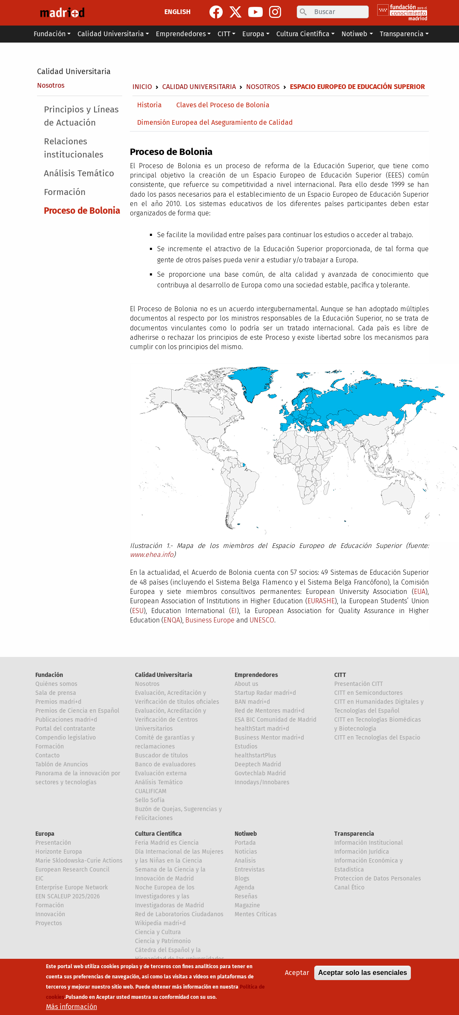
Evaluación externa (161, 773)
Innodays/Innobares (262, 782)
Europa (45, 833)
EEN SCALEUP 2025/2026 (67, 896)
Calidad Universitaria (74, 71)
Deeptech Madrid (258, 764)
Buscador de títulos (161, 755)
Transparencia (354, 833)
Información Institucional (368, 842)
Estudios (246, 746)
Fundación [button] (50, 34)
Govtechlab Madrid (260, 773)
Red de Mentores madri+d (269, 710)
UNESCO (262, 620)
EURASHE (321, 601)
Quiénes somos (56, 684)
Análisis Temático (79, 173)
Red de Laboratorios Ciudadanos (179, 914)
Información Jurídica (361, 851)
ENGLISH (177, 12)
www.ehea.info (151, 555)
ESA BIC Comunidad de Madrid (275, 719)
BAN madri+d (252, 701)
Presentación (53, 842)
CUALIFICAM (150, 791)
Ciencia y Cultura (158, 932)
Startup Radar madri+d (265, 693)
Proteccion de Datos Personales (377, 878)
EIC (39, 878)
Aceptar (297, 973)
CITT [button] (224, 34)
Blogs (242, 878)
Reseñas (246, 896)
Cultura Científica (158, 833)
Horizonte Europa (58, 851)
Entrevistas (250, 869)
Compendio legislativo (65, 737)
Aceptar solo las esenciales (362, 972)
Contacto (47, 755)
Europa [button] (253, 34)
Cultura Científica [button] (303, 34)
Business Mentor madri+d (269, 737)
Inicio (142, 87)
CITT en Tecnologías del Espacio (377, 737)
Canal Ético (349, 887)
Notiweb (246, 833)
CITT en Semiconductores (368, 693)
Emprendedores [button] (181, 34)
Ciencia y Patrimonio (163, 941)
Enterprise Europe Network (71, 887)
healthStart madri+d (262, 728)
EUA (419, 592)
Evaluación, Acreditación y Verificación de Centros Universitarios (170, 719)
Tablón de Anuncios (61, 764)
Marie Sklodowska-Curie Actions (79, 860)
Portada (245, 842)
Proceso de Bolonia (82, 211)
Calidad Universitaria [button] (110, 34)
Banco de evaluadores (165, 764)
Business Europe (210, 620)
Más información (71, 1007)
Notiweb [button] (354, 34)
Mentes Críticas (256, 914)
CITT (340, 675)
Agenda (245, 887)
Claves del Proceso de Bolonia (223, 105)
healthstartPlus (255, 755)
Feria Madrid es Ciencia (167, 842)
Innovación (50, 914)
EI (234, 611)
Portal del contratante (65, 728)
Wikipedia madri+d (160, 923)
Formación (65, 192)
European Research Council (72, 869)
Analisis (245, 860)
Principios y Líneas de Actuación (81, 116)
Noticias (246, 851)
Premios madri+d (58, 701)
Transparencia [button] (402, 34)
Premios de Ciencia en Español (77, 710)
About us (246, 684)
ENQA (172, 620)
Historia (149, 105)
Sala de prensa (55, 693)
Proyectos (48, 923)
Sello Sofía (150, 800)
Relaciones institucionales (73, 148)
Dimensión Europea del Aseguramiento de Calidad (215, 122)
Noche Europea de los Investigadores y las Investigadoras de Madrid (169, 896)
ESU (137, 611)
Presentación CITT (358, 684)
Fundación (49, 675)
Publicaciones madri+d (66, 719)
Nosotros (50, 85)
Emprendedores (256, 675)
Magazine (247, 905)
